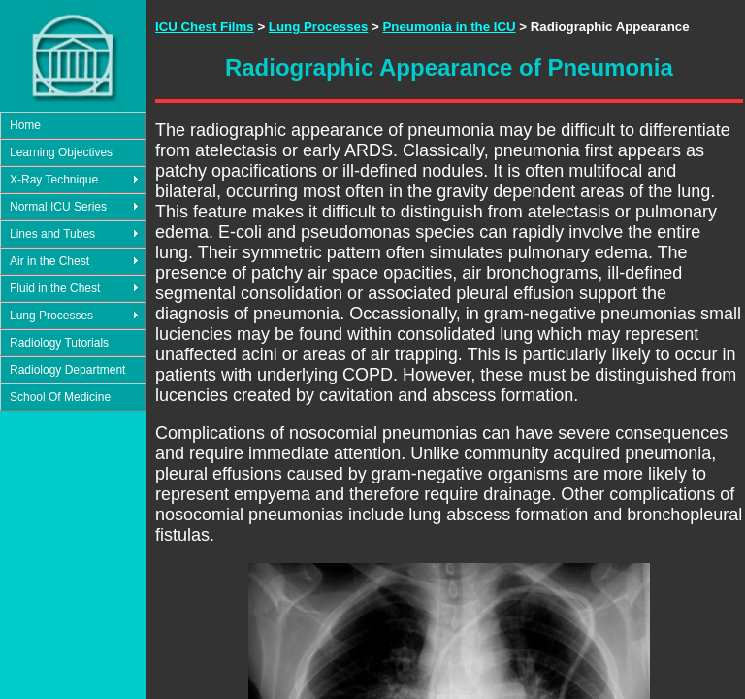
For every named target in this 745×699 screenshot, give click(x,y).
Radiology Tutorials (59, 343)
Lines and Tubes (52, 234)
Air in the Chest (49, 261)
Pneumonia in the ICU (448, 26)
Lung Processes (51, 315)
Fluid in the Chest (55, 288)
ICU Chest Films (204, 26)
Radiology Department (67, 370)
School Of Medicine (60, 397)
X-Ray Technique (54, 179)
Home (25, 125)
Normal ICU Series (58, 207)
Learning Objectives (61, 152)
